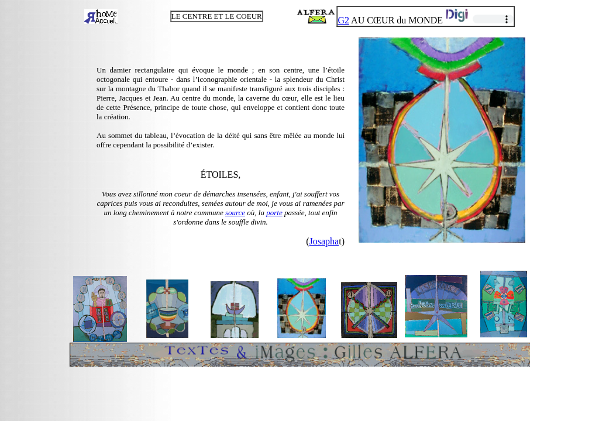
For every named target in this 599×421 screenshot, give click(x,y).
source (235, 212)
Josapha (324, 241)
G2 (343, 20)
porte (274, 212)
